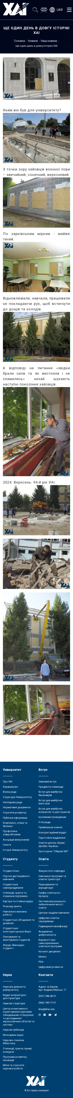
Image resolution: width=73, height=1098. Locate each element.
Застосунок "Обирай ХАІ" (53, 851)
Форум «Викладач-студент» (14, 947)
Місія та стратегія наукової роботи (13, 1067)
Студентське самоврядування (13, 886)
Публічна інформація (15, 817)
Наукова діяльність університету (14, 988)
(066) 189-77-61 (47, 1002)
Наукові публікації (13, 1029)
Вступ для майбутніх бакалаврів (50, 793)
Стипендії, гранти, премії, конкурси (17, 1050)
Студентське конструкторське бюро (17, 930)
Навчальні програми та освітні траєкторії (52, 878)
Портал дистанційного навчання (16, 878)
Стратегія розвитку (14, 812)
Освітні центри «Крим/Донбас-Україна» (52, 844)
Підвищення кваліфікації (53, 926)
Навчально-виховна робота (15, 913)
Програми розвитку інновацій (15, 1058)
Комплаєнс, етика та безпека (15, 824)
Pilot (41, 961)
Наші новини (49, 40)
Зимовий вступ (47, 781)
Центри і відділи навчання (54, 912)
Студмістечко (11, 870)
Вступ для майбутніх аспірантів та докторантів (54, 810)
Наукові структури (14, 1003)
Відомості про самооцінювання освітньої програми (50, 943)
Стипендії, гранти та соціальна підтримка (15, 894)
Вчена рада (9, 791)
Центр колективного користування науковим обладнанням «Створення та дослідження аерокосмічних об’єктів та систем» (18, 1016)
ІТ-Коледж (44, 822)
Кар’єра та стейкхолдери (18, 901)
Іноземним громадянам (52, 817)
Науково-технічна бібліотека (13, 1042)
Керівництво (10, 786)
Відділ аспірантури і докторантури (14, 997)
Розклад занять (12, 906)
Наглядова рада (12, 802)
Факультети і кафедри (52, 870)
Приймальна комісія (50, 827)
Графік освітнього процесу (49, 894)
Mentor (43, 956)
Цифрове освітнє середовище (49, 919)
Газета (7, 844)
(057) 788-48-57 (47, 996)
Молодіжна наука (13, 1034)
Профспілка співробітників (11, 833)
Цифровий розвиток (51, 966)
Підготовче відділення (52, 837)
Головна (19, 40)
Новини (33, 40)
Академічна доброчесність (47, 933)
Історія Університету (15, 849)
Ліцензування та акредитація (48, 886)
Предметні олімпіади (51, 786)
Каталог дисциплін (49, 951)
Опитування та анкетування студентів (16, 938)
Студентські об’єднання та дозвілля (18, 921)
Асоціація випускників (16, 839)
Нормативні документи (17, 807)
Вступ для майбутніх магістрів (50, 802)
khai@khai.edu (47, 1009)
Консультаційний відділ (52, 832)
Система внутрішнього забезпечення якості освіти (52, 904)
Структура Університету (17, 797)
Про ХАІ (7, 781)
